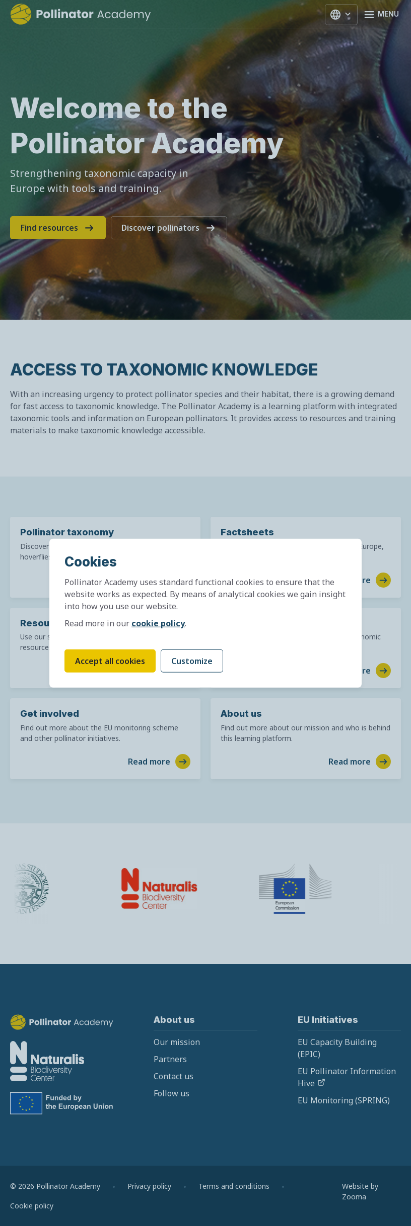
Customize (192, 661)
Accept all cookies (110, 661)
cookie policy (158, 623)
